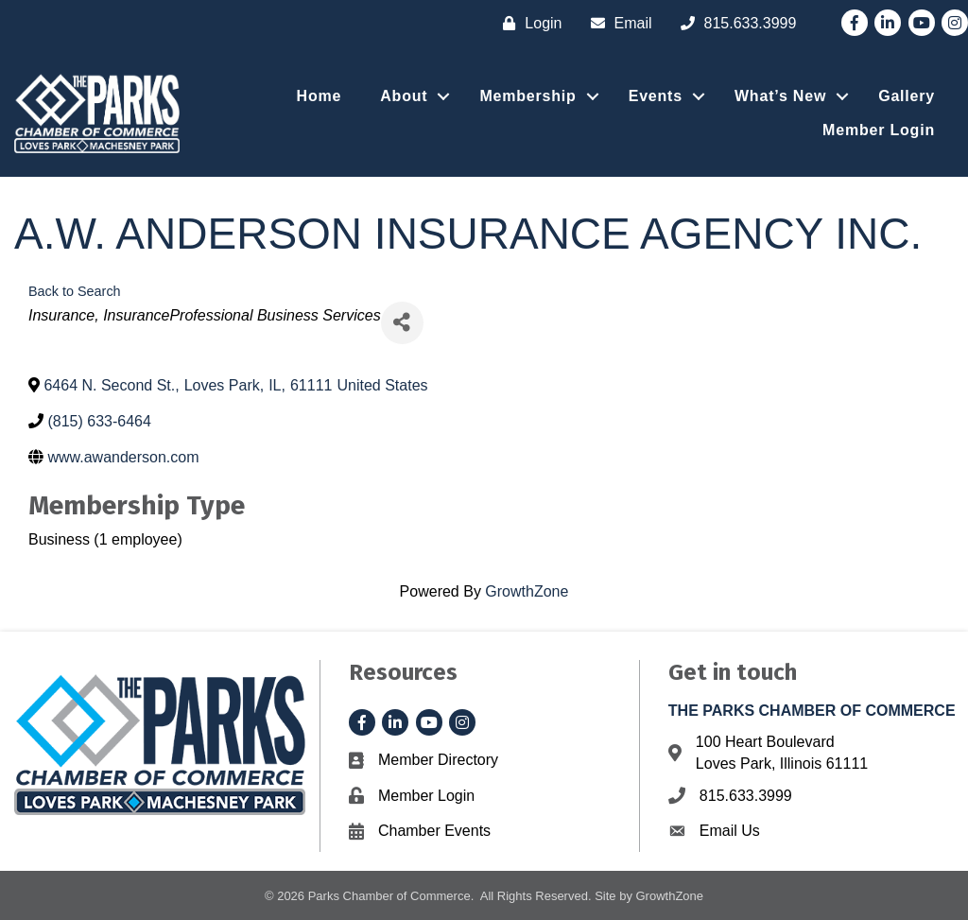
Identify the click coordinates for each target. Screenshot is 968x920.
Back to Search (74, 291)
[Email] (616, 23)
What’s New (780, 96)
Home (319, 96)
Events (656, 96)
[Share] (402, 323)
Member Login (878, 130)
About (403, 96)
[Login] (527, 23)
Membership (527, 96)
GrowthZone (526, 591)
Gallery (906, 96)
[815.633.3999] (734, 23)
